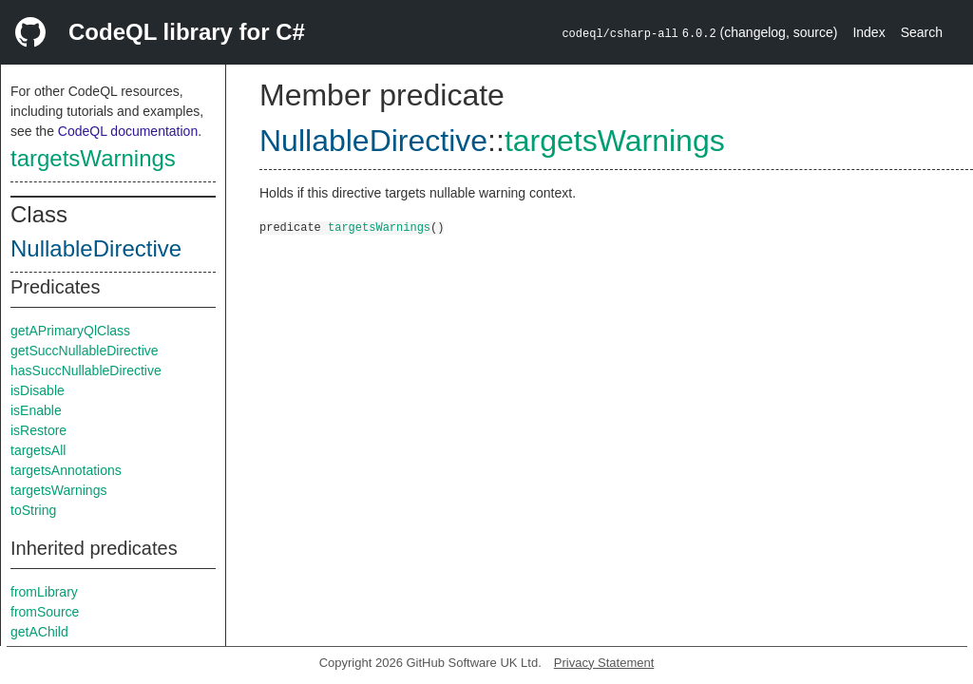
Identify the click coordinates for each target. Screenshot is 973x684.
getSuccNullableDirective (84, 350)
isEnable (36, 410)
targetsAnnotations (66, 470)
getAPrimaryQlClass (70, 330)
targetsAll (38, 450)
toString (33, 510)
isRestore (38, 430)
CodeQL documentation (128, 131)
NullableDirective (95, 248)
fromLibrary (44, 591)
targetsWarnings (93, 158)
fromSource (44, 611)
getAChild (39, 631)
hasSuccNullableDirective (86, 370)
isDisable (37, 390)
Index (868, 32)
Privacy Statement (604, 663)
